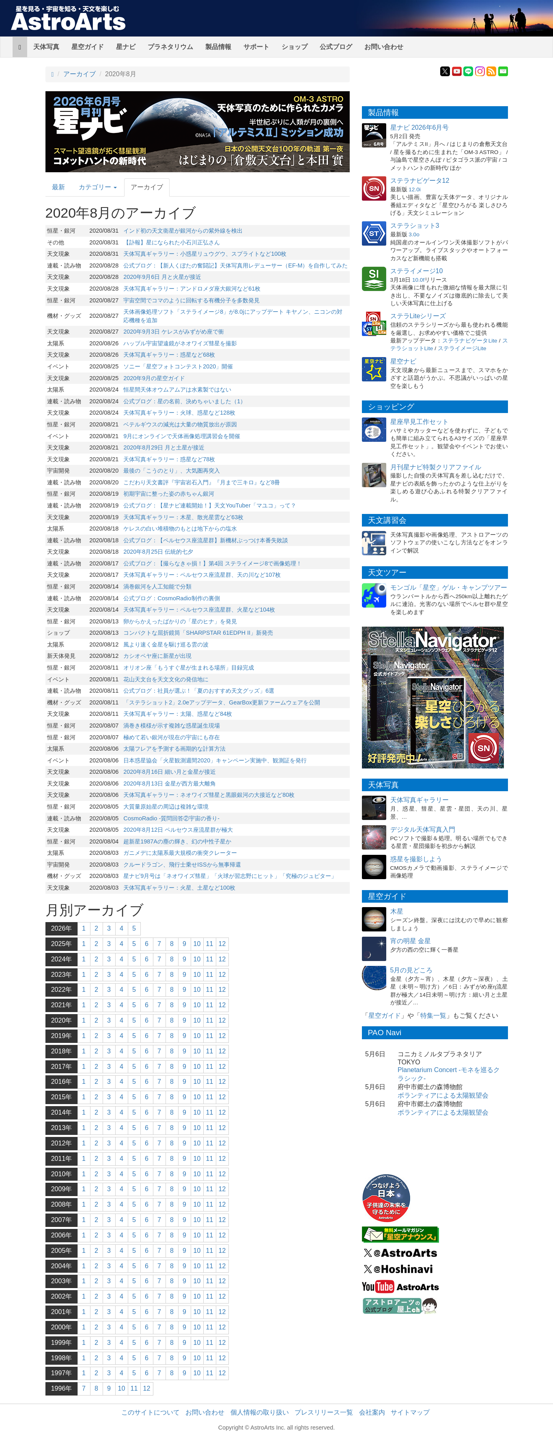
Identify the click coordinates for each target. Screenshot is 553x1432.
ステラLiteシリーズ (418, 316)
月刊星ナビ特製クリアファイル (435, 467)
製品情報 (218, 46)
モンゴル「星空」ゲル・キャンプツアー (448, 587)
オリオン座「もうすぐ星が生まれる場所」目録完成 (188, 667)
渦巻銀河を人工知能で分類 (157, 586)
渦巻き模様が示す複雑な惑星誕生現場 (171, 725)
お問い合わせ (383, 46)
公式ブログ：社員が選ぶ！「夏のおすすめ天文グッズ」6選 (198, 690)
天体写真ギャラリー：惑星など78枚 (169, 459)
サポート (256, 46)
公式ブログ (336, 46)
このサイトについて (150, 1412)
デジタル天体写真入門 (422, 829)
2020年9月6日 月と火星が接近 (162, 277)
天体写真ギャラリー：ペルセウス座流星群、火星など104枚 (199, 609)
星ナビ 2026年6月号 (419, 127)
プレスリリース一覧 (324, 1412)
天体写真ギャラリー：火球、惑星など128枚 (179, 412)
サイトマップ (410, 1412)
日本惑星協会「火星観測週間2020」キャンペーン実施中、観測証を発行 (215, 760)
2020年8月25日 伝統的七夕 (158, 551)
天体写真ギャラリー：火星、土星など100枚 (179, 887)
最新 (58, 187)
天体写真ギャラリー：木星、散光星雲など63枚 (183, 517)
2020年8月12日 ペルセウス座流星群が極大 (178, 829)
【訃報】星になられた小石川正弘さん (171, 242)
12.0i (414, 189)
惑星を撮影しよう (416, 859)
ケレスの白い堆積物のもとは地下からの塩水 (180, 528)
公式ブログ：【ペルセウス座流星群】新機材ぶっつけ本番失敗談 (205, 540)
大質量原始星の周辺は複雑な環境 (166, 806)
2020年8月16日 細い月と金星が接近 (169, 771)
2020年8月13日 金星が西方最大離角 (169, 783)
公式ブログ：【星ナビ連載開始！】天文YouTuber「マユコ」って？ (209, 505)
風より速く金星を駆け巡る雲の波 (166, 644)
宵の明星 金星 (410, 941)
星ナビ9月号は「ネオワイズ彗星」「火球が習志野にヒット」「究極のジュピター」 (230, 876)
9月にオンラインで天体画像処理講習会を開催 (181, 436)
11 (209, 943)
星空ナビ (403, 361)
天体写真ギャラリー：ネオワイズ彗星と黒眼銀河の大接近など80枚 (209, 795)
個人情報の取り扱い (259, 1412)
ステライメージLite (462, 348)
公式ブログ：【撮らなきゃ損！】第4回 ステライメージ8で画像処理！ (212, 563)
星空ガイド (87, 46)
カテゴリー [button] (98, 187)
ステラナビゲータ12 (420, 180)
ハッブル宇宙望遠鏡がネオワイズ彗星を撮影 (180, 343)
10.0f (418, 280)
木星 (396, 911)
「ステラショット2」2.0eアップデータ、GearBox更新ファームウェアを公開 (221, 702)
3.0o (414, 234)
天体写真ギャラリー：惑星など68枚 (169, 354)
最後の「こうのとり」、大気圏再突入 (171, 470)
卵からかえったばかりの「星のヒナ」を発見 (180, 621)
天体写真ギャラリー (419, 799)
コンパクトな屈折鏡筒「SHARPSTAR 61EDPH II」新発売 (198, 632)
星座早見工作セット (419, 421)
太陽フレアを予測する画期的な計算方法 (174, 748)
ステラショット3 (414, 225)
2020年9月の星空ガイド (154, 378)
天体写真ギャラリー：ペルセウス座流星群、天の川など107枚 (202, 575)
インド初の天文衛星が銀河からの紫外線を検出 (183, 230)
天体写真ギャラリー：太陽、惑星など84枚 (177, 714)
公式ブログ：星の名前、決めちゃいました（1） (184, 401)
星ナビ (126, 46)
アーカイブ (79, 74)
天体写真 (46, 46)
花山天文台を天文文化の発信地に (166, 679)
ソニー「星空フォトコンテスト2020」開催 (178, 366)
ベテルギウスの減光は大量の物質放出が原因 (180, 424)
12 (222, 943)
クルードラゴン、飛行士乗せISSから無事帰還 (182, 864)
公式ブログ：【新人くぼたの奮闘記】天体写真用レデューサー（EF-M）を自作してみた (235, 265)
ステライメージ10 (416, 271)
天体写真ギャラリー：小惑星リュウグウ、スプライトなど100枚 (204, 253)
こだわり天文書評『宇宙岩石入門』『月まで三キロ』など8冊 (201, 482)
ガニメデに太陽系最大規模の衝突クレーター (180, 853)
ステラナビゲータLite (469, 341)
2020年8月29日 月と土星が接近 (163, 447)
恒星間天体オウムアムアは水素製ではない (177, 389)
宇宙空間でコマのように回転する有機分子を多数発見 (191, 300)
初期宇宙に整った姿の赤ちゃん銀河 (168, 493)
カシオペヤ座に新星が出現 (157, 656)
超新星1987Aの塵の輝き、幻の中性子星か (177, 841)
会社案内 (372, 1412)
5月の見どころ (411, 970)
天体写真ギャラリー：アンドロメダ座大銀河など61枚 (191, 288)
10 (197, 943)
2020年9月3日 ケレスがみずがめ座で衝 (173, 331)
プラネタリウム (170, 46)
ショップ (295, 46)
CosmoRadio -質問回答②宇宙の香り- (171, 818)
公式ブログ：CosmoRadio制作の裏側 (171, 598)
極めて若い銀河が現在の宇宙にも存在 (171, 737)
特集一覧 (433, 1015)
